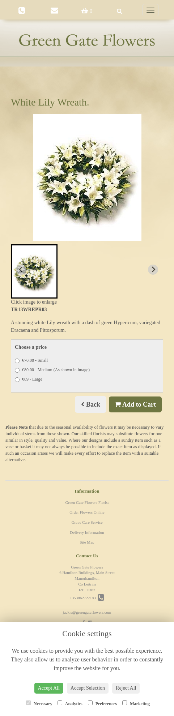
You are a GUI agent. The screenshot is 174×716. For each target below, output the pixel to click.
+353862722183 (87, 598)
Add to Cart (135, 404)
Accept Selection (88, 688)
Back (90, 404)
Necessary (39, 703)
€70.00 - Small (31, 360)
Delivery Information (87, 532)
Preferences (102, 703)
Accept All (49, 688)
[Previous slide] (21, 270)
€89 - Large (28, 379)
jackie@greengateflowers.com (87, 612)
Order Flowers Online (87, 512)
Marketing (136, 703)
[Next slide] (153, 270)
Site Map (87, 542)
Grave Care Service (86, 522)
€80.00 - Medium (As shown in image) (52, 370)
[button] (34, 271)
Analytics (70, 703)
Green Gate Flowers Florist (87, 502)
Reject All (126, 688)
